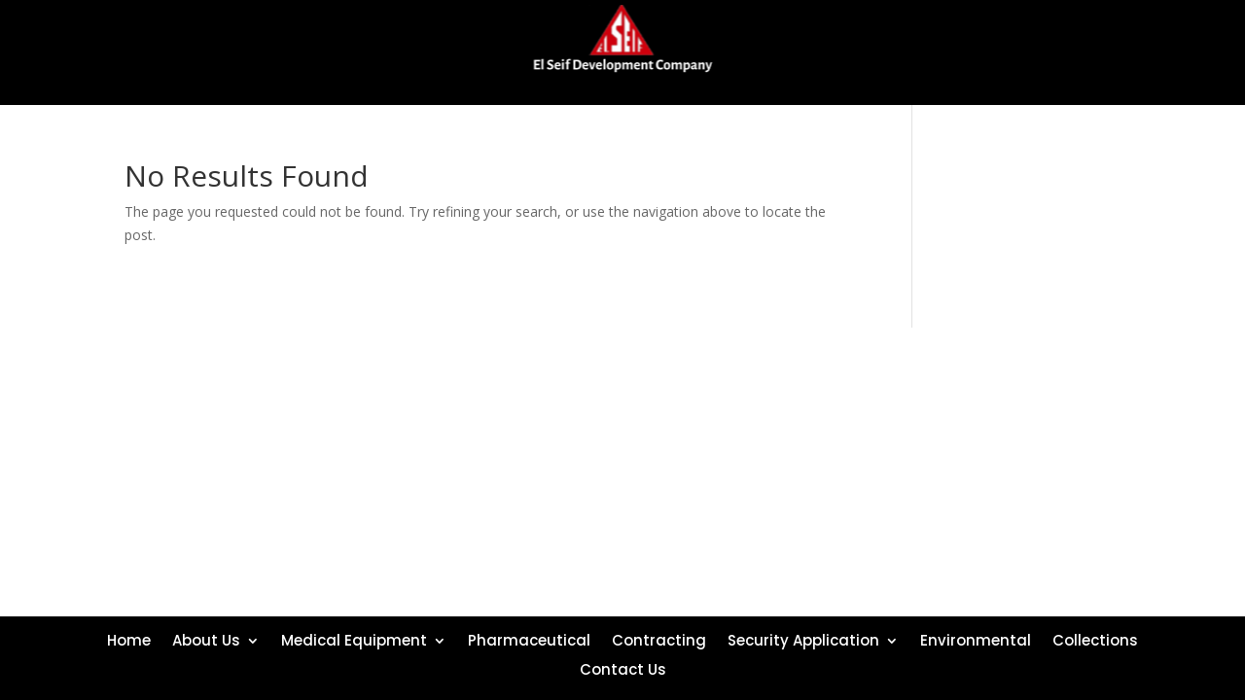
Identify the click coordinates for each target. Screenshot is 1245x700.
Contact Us (623, 668)
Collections (1095, 639)
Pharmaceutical (529, 639)
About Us (206, 639)
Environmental (975, 639)
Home (129, 639)
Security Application (803, 639)
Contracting (659, 639)
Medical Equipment (354, 639)
